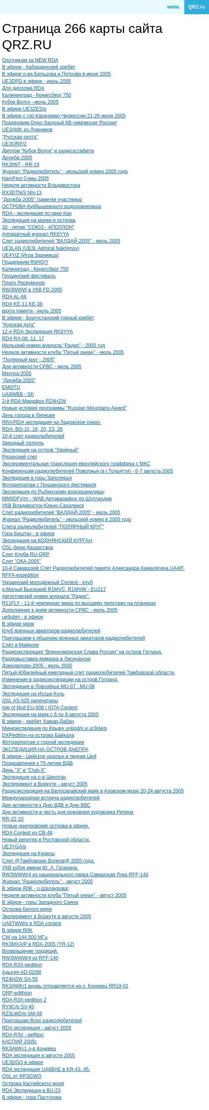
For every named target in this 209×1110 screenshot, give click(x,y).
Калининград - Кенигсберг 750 (36, 95)
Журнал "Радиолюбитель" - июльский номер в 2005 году (66, 519)
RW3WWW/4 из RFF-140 (30, 958)
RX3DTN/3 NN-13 (22, 192)
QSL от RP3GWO (21, 1076)
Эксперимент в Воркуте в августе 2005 (46, 916)
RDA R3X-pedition (22, 965)
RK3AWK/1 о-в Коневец (29, 1048)
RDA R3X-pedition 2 (24, 1000)
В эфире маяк (18, 624)
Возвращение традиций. (30, 951)
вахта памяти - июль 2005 (31, 311)
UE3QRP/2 (14, 144)
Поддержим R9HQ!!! (25, 262)
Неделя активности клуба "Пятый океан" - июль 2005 (63, 352)
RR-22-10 (12, 819)
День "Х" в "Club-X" (24, 770)
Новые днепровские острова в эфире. (46, 826)
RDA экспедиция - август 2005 (36, 1028)
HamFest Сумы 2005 (25, 178)
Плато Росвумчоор (23, 283)
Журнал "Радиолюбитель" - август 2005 (47, 881)
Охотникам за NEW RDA (30, 60)
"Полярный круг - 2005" (28, 360)
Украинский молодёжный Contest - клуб (47, 582)
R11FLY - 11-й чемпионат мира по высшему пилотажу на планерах (79, 603)
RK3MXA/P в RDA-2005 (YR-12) (38, 944)
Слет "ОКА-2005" (21, 561)
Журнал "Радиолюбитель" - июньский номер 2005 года (65, 171)
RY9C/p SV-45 (18, 1007)
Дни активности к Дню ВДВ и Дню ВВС (46, 805)
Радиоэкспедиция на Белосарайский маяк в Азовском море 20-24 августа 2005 (93, 791)
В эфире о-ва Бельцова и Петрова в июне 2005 (56, 74)
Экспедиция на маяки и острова (38, 220)
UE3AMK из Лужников (27, 130)
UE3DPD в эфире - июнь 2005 (36, 81)
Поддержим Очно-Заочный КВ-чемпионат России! (59, 123)
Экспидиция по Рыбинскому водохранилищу (53, 492)
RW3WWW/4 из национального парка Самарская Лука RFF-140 (75, 875)
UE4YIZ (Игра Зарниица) (30, 255)
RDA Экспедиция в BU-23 (31, 1090)
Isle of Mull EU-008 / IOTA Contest (39, 707)
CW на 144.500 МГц (24, 937)
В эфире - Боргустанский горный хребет (48, 318)
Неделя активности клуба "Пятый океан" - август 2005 (64, 895)
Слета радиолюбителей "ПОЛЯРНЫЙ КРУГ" (53, 527)
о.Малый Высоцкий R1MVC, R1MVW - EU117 (54, 589)
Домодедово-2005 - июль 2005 (37, 666)
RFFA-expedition (20, 575)
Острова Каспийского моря (33, 1083)
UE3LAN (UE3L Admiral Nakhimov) (40, 248)
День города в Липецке (28, 415)
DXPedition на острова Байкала (38, 735)
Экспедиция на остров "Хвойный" (40, 450)
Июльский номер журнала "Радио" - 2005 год (53, 345)
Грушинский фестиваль (29, 276)
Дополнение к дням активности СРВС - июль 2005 (59, 610)
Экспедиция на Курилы (28, 853)
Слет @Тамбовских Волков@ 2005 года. (48, 861)
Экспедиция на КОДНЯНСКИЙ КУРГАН (47, 540)
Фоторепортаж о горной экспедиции (43, 742)
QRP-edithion (17, 993)
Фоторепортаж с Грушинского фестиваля (49, 485)
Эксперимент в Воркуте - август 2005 (44, 784)
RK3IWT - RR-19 (20, 164)
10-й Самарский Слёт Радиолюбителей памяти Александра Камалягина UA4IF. (93, 568)
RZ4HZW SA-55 (20, 979)
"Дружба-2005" (19, 380)
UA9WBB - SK (18, 394)
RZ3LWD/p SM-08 (22, 1014)
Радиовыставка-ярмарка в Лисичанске (46, 659)
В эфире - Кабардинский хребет (38, 67)
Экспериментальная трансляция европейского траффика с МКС (76, 464)
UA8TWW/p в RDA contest (31, 923)
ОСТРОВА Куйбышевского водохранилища (51, 206)
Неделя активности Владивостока (41, 185)
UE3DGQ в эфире (22, 1062)
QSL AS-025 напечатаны (30, 701)
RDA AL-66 (14, 297)
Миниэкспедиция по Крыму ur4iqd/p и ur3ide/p (54, 728)
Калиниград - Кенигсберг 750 (35, 269)
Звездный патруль (23, 443)
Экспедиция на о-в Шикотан (34, 777)
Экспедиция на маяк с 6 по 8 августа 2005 (50, 714)
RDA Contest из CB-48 (27, 833)
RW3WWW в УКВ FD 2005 (32, 290)
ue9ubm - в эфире (22, 617)
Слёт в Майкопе (20, 645)
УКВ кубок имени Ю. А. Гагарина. (40, 868)
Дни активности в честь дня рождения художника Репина (67, 812)
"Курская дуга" (18, 325)
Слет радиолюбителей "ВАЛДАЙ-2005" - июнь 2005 (61, 241)
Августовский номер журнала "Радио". (46, 596)
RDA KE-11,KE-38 (22, 304)
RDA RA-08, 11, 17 (23, 338)
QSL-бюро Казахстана (27, 547)
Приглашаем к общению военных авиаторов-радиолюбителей (73, 638)
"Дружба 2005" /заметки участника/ (42, 199)
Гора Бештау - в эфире (28, 534)
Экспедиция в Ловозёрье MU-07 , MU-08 (48, 686)
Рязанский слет (19, 457)
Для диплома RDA (23, 88)
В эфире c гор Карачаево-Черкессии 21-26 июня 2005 (64, 116)
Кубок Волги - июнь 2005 (30, 102)
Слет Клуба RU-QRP (25, 554)
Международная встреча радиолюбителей (51, 798)
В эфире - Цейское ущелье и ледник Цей (49, 756)
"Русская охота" (20, 137)
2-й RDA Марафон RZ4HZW (34, 401)
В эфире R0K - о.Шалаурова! (35, 888)
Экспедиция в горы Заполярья (37, 478)
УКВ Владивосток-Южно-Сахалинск (43, 505)
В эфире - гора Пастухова (32, 1097)
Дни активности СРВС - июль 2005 (41, 366)
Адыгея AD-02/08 (21, 972)
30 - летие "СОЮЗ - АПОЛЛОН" (38, 227)
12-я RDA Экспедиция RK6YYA (37, 332)
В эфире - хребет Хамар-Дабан (38, 721)
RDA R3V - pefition (23, 1035)
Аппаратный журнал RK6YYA (35, 234)
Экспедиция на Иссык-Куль (33, 694)
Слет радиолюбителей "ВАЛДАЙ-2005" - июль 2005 (61, 512)
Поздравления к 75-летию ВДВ (37, 763)
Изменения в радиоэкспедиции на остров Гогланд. (60, 679)
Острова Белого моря (27, 909)
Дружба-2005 (17, 158)
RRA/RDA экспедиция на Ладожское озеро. (51, 422)
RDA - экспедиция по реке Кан (37, 213)
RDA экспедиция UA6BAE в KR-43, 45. (46, 1069)
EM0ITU (11, 387)
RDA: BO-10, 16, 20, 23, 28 (32, 429)
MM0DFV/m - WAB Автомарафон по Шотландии (57, 499)
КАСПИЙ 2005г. (19, 1042)
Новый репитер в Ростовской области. (46, 840)
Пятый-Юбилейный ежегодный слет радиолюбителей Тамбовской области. (88, 673)
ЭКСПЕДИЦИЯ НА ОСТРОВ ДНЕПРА (45, 749)
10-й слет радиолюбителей (33, 436)
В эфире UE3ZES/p (24, 109)
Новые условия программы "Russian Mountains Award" (64, 408)
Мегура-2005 (16, 373)
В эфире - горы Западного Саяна (40, 902)
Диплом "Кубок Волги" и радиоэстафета (48, 151)
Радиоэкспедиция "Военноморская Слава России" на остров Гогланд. (82, 652)
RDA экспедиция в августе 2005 (38, 1055)
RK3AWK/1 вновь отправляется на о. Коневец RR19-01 (65, 986)
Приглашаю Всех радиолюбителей (42, 1020)
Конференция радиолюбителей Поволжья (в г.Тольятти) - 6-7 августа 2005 (87, 471)
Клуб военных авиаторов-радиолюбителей (51, 631)
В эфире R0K (17, 930)
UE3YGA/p (14, 846)
